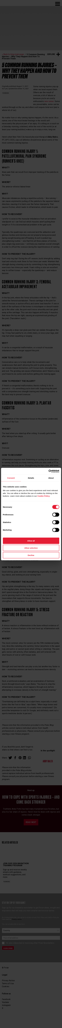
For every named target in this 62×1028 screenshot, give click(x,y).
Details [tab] (31, 478)
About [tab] (51, 478)
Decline (31, 555)
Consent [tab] (11, 478)
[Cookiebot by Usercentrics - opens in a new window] (48, 471)
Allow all (31, 541)
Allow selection (31, 548)
